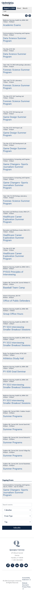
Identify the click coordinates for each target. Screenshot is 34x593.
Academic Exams (12, 25)
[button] (17, 510)
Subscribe (17, 528)
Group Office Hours (13, 314)
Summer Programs (12, 416)
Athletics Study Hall (13, 358)
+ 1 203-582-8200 (17, 560)
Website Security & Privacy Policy (27, 585)
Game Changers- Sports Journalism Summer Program (15, 167)
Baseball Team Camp (14, 288)
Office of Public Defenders (16, 301)
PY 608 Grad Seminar (14, 372)
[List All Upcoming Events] (5, 11)
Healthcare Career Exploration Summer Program (13, 219)
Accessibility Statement (27, 578)
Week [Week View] (19, 8)
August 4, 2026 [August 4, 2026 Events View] (9, 8)
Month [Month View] (25, 8)
